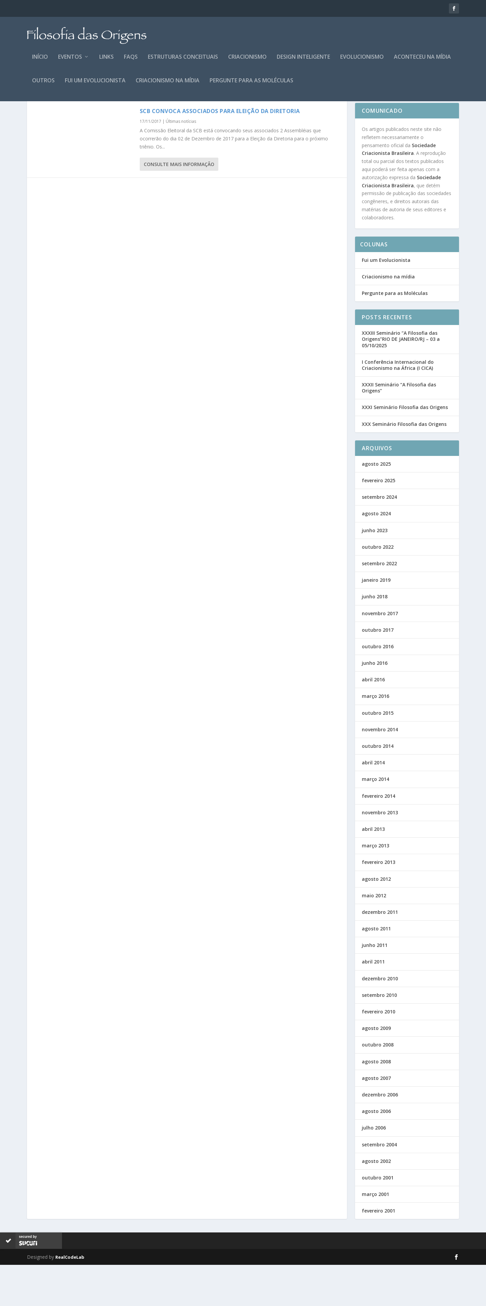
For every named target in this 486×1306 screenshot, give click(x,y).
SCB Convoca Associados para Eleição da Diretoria (220, 152)
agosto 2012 (376, 920)
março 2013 (375, 886)
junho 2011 (374, 986)
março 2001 (375, 1235)
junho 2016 (374, 704)
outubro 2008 (378, 1086)
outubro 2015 (378, 754)
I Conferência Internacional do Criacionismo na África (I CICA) (398, 406)
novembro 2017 (380, 654)
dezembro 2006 (380, 1136)
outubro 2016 (378, 687)
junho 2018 (374, 637)
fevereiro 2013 (378, 903)
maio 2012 (374, 936)
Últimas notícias (181, 162)
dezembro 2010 (380, 1019)
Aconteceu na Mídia (422, 62)
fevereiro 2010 (378, 1053)
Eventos (70, 62)
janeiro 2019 (376, 621)
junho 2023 (374, 571)
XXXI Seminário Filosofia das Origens (405, 448)
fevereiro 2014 (378, 837)
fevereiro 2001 (378, 1252)
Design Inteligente (303, 62)
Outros (43, 85)
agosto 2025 (376, 505)
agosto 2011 (376, 970)
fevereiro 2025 (378, 521)
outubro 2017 (378, 671)
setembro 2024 (379, 538)
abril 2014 (373, 803)
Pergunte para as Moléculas (251, 85)
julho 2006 (374, 1169)
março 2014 (375, 820)
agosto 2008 (376, 1102)
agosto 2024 (376, 554)
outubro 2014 (378, 787)
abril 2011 (373, 1003)
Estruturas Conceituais (183, 62)
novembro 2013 (380, 853)
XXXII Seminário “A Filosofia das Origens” (399, 429)
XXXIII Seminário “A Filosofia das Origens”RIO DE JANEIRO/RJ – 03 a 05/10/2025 (401, 380)
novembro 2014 (380, 770)
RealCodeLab (69, 1298)
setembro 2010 (379, 1036)
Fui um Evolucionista (95, 85)
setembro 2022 (379, 604)
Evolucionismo (362, 62)
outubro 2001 (378, 1219)
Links (106, 62)
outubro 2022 (378, 588)
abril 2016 (373, 720)
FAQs (131, 62)
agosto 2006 (376, 1152)
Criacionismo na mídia (167, 85)
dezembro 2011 (380, 953)
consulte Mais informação (179, 205)
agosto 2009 (376, 1069)
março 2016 (375, 737)
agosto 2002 (376, 1202)
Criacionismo (247, 62)
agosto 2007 (376, 1119)
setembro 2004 (379, 1185)
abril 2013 (373, 870)
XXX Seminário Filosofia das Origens (404, 465)
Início (40, 62)
